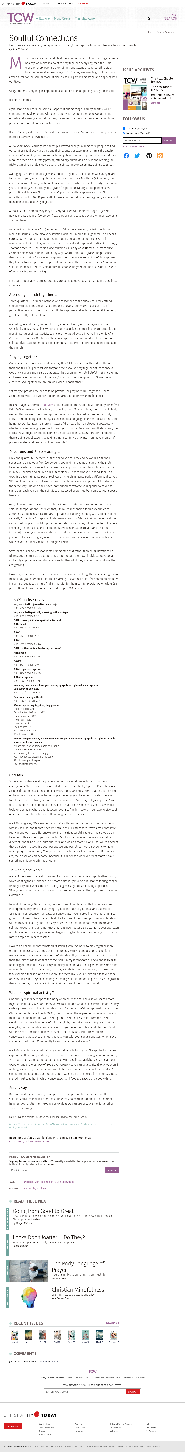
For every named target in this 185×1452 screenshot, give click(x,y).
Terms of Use (116, 1427)
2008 (159, 32)
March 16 (85, 1342)
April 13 (57, 1342)
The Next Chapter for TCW (162, 80)
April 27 (43, 1342)
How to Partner (45, 1434)
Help (148, 1424)
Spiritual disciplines (45, 1182)
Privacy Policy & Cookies (121, 1424)
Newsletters (65, 3)
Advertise (114, 1431)
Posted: (13, 1188)
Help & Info (140, 1378)
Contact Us (128, 1378)
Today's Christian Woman (52, 1378)
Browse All (112, 1323)
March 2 (99, 1342)
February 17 (114, 1342)
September (170, 32)
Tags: (12, 1182)
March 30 (71, 1342)
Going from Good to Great (43, 1211)
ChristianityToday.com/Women (29, 1141)
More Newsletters (133, 146)
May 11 (29, 1342)
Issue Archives (138, 70)
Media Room (80, 1427)
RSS (118, 1378)
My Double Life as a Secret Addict (163, 97)
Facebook (42, 1361)
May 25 (15, 1342)
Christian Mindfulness (78, 1290)
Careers (78, 1424)
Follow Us (79, 1431)
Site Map (89, 1378)
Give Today (13, 1426)
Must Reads (62, 18)
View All (155, 103)
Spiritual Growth (65, 1182)
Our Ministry (44, 1424)
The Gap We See (46, 1427)
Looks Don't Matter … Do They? (49, 1237)
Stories (42, 1431)
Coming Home (137, 133)
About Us (47, 3)
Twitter (54, 1361)
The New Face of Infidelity (161, 88)
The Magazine (85, 18)
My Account (151, 1431)
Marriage (28, 1182)
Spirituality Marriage (35, 1188)
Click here (85, 1124)
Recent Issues (28, 1323)
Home (150, 32)
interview (47, 405)
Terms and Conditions (104, 1378)
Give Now (83, 3)
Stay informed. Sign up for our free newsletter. (92, 1385)
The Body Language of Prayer (78, 1266)
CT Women (135, 129)
